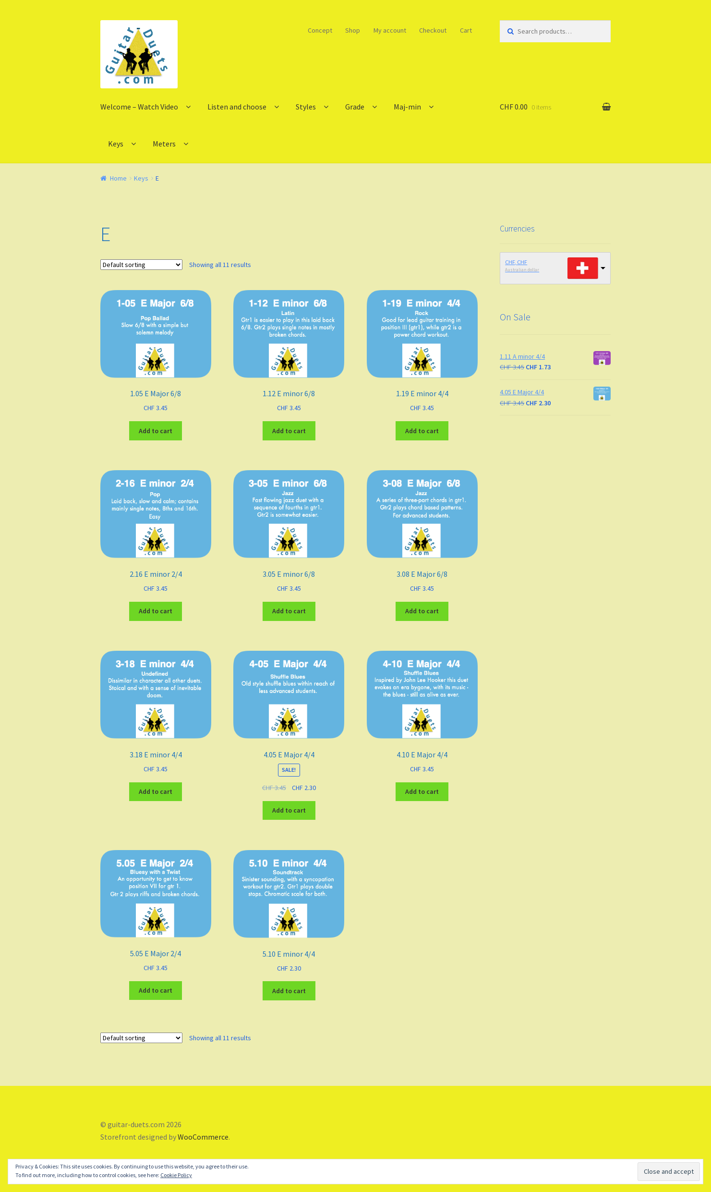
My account (390, 30)
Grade (354, 106)
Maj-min (407, 106)
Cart (466, 30)
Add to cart (155, 430)
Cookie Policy (176, 1175)
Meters (164, 143)
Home (118, 178)
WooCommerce (203, 1137)
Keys (115, 143)
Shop (352, 30)
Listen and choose (236, 106)
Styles (306, 106)
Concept (320, 30)
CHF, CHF (516, 262)
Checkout (432, 30)
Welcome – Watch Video (139, 106)
